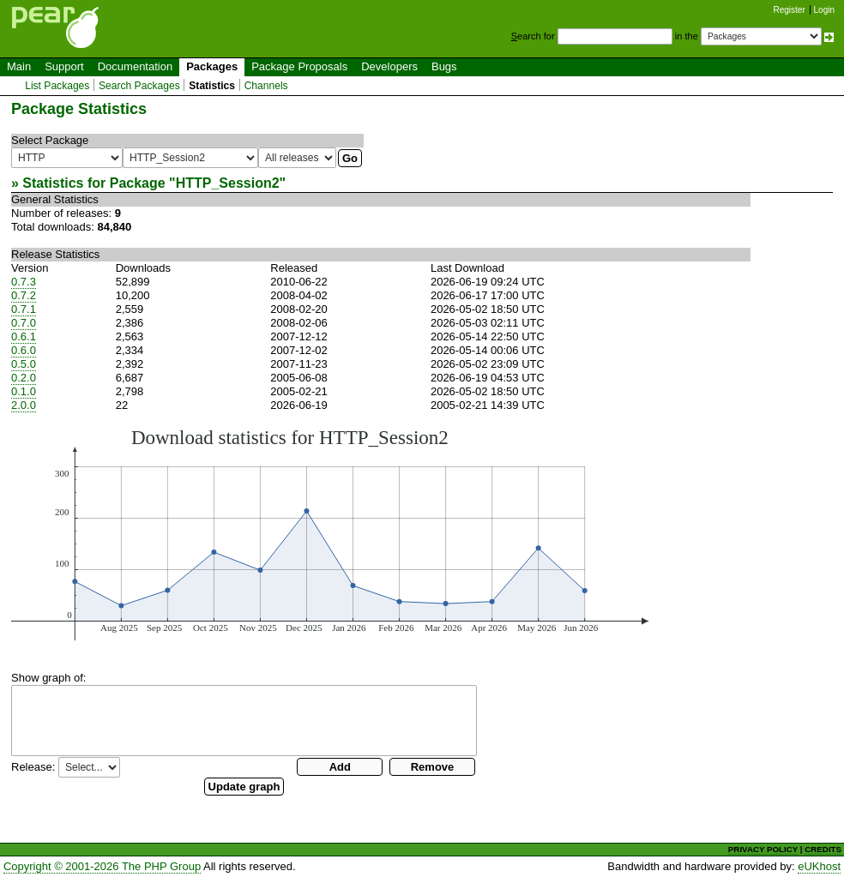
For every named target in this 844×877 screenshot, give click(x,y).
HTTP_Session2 (228, 183)
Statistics (212, 86)
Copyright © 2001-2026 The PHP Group (102, 866)
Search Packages (139, 86)
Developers (389, 66)
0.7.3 (23, 281)
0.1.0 (23, 391)
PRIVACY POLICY (763, 849)
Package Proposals (299, 66)
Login (824, 10)
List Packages (57, 86)
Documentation (135, 66)
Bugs (444, 66)
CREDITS (823, 849)
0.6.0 (23, 350)
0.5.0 (23, 363)
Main (19, 66)
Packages (212, 66)
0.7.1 (23, 309)
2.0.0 (23, 405)
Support (64, 66)
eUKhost (819, 866)
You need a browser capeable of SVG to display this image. (329, 533)
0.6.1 (23, 336)
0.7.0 (23, 322)
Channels (266, 86)
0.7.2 (23, 295)
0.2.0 (23, 377)
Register (789, 10)
